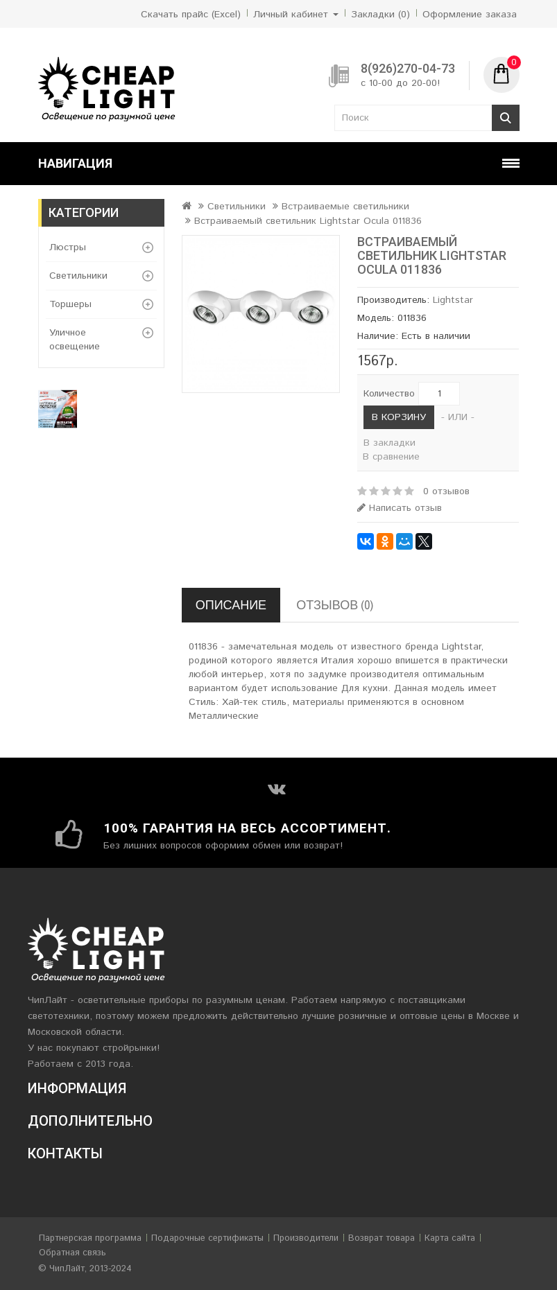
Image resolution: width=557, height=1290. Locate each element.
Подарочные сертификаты (207, 1238)
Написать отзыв (399, 508)
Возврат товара (381, 1238)
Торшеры (70, 304)
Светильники (78, 276)
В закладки (389, 443)
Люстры (67, 247)
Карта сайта (450, 1238)
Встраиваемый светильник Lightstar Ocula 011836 (308, 221)
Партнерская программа (90, 1238)
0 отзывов (446, 491)
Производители (306, 1238)
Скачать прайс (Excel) (191, 14)
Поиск (506, 118)
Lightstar (453, 300)
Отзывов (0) (334, 604)
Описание (231, 604)
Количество (389, 394)
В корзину (399, 417)
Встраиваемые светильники (345, 206)
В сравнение (391, 457)
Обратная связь (72, 1253)
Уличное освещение (74, 340)
